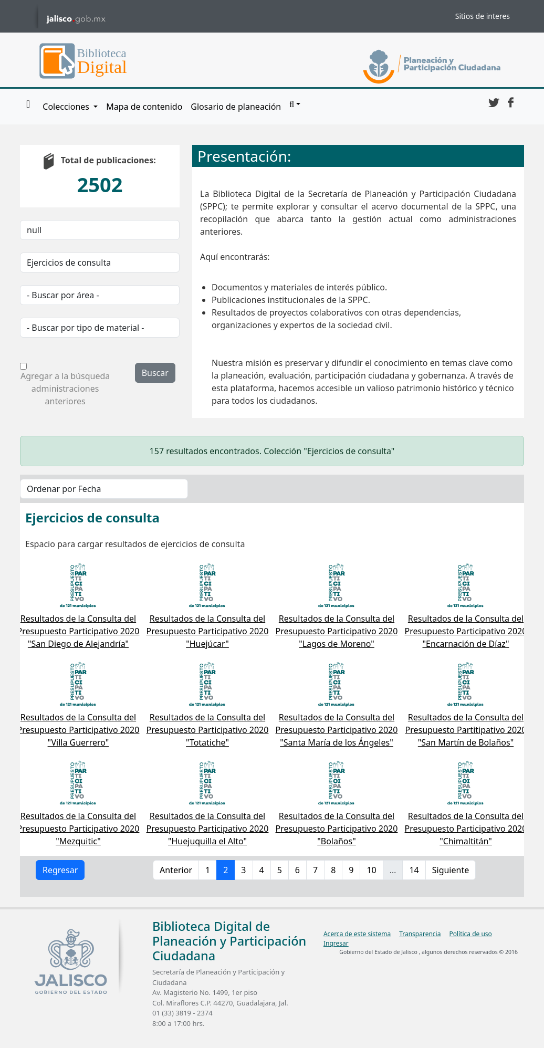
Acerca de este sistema (357, 933)
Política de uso (470, 933)
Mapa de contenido (144, 106)
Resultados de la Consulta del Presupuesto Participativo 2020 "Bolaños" (337, 828)
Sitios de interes (482, 16)
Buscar (155, 373)
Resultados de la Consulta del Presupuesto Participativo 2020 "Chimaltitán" (466, 828)
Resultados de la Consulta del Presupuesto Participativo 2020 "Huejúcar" (208, 631)
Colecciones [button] (67, 106)
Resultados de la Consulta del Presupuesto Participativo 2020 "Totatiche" (208, 729)
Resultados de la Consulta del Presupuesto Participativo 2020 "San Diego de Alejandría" (78, 631)
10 (371, 870)
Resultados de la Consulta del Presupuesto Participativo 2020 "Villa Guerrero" (78, 729)
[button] (295, 104)
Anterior (176, 870)
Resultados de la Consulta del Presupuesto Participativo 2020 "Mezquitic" (78, 828)
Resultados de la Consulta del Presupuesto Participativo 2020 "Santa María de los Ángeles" (337, 729)
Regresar (60, 870)
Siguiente (450, 870)
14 (414, 870)
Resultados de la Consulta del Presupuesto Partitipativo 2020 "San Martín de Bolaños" (466, 729)
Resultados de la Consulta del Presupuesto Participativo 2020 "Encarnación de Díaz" (466, 631)
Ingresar (336, 943)
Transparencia (420, 933)
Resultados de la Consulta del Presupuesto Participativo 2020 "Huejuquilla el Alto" (208, 828)
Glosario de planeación (236, 106)
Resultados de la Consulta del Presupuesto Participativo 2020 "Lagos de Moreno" (337, 631)
